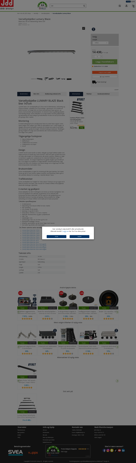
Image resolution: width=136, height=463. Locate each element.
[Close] (93, 228)
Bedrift (79, 236)
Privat (56, 236)
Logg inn (65, 231)
